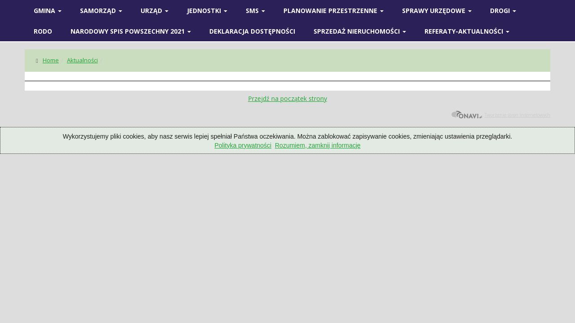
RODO (43, 31)
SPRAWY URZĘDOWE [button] (437, 10)
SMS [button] (255, 10)
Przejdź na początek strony (287, 98)
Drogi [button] (503, 10)
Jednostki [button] (207, 10)
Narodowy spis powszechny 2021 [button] (131, 31)
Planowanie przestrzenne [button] (333, 10)
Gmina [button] (48, 10)
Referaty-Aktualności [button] (467, 31)
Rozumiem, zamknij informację (318, 145)
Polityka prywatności (242, 145)
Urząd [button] (154, 10)
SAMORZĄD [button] (101, 10)
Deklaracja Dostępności (252, 31)
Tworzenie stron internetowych (500, 115)
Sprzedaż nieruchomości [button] (360, 31)
